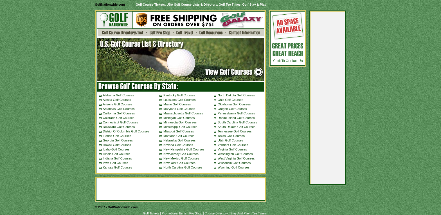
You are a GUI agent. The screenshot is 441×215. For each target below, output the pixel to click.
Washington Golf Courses (235, 154)
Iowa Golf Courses (115, 163)
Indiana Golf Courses (117, 158)
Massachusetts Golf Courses (183, 113)
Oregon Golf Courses (232, 108)
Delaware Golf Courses (119, 126)
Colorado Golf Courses (118, 117)
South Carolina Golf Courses (237, 122)
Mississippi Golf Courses (180, 126)
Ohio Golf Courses (230, 99)
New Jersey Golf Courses (181, 154)
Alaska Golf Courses (117, 99)
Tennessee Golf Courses (234, 131)
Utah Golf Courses (230, 140)
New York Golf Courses (179, 163)
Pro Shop (195, 213)
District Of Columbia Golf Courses (126, 131)
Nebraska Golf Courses (179, 140)
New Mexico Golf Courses (181, 158)
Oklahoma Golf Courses (234, 104)
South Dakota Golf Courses (236, 126)
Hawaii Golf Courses (117, 145)
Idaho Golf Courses (116, 149)
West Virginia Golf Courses (236, 158)
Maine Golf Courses (177, 104)
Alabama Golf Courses (118, 95)
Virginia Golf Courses (232, 149)
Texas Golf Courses (231, 136)
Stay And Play (240, 213)
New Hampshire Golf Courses (183, 149)
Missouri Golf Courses (178, 131)
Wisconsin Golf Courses (234, 163)
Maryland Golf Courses (179, 108)
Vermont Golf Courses (233, 145)
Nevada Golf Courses (178, 145)
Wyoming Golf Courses (233, 167)
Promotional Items (174, 213)
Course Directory (216, 213)
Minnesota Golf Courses (180, 122)
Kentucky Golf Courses (179, 95)
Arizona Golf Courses (117, 104)
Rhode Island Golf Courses (236, 117)
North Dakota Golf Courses (236, 95)
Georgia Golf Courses (118, 140)
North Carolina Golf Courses (182, 167)
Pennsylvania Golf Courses (236, 113)
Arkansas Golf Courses (119, 108)
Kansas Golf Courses (117, 167)
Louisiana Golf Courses (179, 99)
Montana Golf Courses (178, 136)
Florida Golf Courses (117, 136)
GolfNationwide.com (110, 4)
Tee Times (259, 213)
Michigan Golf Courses (179, 117)
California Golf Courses (119, 113)
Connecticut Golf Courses (120, 122)
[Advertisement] (328, 99)
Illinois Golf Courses (116, 154)
